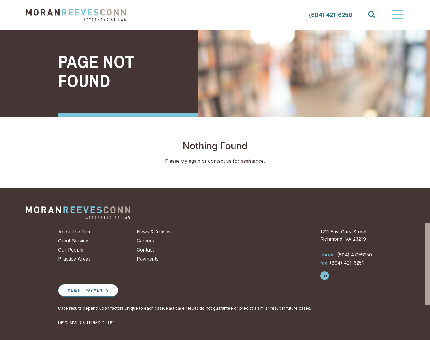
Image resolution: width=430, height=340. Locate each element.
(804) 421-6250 (330, 14)
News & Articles (154, 232)
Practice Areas (74, 259)
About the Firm (74, 232)
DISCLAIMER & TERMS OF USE (87, 322)
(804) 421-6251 (342, 263)
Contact (145, 250)
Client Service (73, 241)
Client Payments (88, 290)
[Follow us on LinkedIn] (324, 275)
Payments (148, 259)
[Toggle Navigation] (397, 15)
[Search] (371, 14)
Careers (145, 241)
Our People (70, 250)
